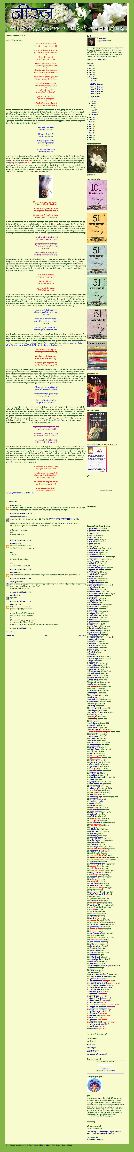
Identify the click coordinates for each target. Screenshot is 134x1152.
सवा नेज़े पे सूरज (95, 992)
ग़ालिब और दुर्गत (94, 1002)
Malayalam (108, 1133)
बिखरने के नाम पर (95, 743)
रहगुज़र (91, 661)
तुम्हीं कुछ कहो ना (94, 581)
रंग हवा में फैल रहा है (96, 885)
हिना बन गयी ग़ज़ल (94, 671)
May (92, 105)
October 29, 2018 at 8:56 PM (20, 592)
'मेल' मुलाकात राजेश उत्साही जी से (97, 1054)
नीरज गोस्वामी (103, 38)
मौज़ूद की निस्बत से (95, 998)
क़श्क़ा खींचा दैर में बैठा (96, 987)
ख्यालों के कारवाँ (94, 831)
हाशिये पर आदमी (95, 1024)
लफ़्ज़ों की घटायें (94, 775)
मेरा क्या (91, 576)
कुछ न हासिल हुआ (94, 665)
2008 (91, 137)
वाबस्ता (92, 779)
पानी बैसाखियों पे (95, 901)
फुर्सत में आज (93, 723)
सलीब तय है (93, 814)
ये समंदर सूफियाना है (95, 708)
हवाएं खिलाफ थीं (94, 727)
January (93, 114)
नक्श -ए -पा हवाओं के (96, 762)
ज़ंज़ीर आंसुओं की (95, 846)
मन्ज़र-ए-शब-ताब (95, 953)
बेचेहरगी (92, 795)
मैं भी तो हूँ (92, 706)
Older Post (82, 636)
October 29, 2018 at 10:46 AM (21, 513)
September (94, 97)
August (93, 99)
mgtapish (13, 604)
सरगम (92, 968)
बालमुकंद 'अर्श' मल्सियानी (97, 892)
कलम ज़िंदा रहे (94, 883)
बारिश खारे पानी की (94, 656)
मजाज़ (92, 972)
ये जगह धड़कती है (95, 764)
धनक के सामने (94, 1026)
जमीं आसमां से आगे (96, 784)
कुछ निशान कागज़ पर (96, 1011)
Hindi (114, 1133)
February (94, 112)
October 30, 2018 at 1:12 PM (20, 601)
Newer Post (10, 636)
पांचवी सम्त (93, 842)
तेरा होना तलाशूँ (94, 948)
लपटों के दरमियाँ (93, 648)
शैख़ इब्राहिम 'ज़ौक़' (96, 959)
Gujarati (100, 1132)
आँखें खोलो (93, 829)
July (92, 101)
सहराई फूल (92, 717)
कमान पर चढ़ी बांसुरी (96, 797)
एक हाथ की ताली (95, 786)
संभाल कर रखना (95, 747)
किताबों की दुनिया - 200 (96, 87)
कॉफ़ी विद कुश (91, 1048)
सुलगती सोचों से (93, 734)
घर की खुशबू (93, 836)
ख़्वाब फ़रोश (93, 963)
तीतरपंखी (92, 801)
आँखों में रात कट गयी (96, 1022)
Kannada (100, 1133)
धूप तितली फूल (93, 699)
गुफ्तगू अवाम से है (95, 782)
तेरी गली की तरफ (94, 675)
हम (91, 827)
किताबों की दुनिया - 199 (96, 89)
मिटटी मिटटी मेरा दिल (96, 838)
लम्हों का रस (93, 994)
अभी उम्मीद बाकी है (95, 840)
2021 (91, 72)
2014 (91, 124)
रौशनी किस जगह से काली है (98, 777)
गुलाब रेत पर (93, 1020)
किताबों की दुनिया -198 (96, 91)
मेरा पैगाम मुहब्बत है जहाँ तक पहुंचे (100, 966)
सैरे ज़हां (91, 654)
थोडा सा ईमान (93, 693)
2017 (91, 117)
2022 (91, 70)
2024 (91, 68)
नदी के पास (92, 740)
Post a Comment (12, 632)
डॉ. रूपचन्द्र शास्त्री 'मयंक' (17, 517)
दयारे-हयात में (94, 879)
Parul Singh (14, 505)
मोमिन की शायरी (95, 957)
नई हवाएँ (92, 1028)
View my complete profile (96, 59)
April (92, 108)
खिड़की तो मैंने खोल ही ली (97, 894)
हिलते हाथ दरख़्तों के (96, 989)
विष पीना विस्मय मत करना (97, 924)
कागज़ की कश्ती (94, 996)
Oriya (111, 1132)
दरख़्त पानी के (93, 646)
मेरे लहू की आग (93, 663)
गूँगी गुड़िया (13, 595)
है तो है (92, 751)
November (94, 81)
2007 (91, 139)
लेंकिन (93, 805)
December (94, 78)
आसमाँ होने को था (94, 667)
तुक (91, 979)
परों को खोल (93, 816)
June (92, 103)
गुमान (93, 803)
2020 (91, 74)
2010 (91, 133)
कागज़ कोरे (92, 725)
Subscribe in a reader (95, 1139)
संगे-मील (92, 753)
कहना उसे (93, 916)
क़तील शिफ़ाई (94, 950)
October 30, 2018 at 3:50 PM (20, 628)
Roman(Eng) (91, 1132)
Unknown (13, 543)
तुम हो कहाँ (93, 955)
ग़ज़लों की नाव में (95, 851)
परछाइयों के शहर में (94, 673)
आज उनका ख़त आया (96, 1015)
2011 (91, 131)
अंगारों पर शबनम (94, 701)
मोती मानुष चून (94, 773)
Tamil (94, 1133)
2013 (91, 126)
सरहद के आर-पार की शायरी (100, 974)
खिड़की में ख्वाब (94, 749)
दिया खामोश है (93, 643)
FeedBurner (110, 1070)
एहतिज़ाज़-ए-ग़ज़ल (95, 877)
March (93, 110)
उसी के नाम (93, 911)
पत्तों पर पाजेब (93, 684)
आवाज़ (90, 537)
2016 (91, 119)
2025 (91, 66)
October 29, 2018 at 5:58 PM (20, 540)
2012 (91, 128)
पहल (90, 721)
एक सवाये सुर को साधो (95, 712)
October (93, 83)
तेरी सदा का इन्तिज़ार (96, 981)
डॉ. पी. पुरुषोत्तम (15, 582)
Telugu (89, 1133)
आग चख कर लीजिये (95, 678)
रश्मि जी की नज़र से (93, 1051)
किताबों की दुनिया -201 (96, 85)
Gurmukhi (117, 1132)
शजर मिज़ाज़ (94, 799)
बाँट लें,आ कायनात (95, 810)
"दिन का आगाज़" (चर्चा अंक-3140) (61, 519)
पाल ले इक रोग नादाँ (96, 771)
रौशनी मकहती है (94, 691)
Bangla (105, 1132)
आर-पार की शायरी (100, 1005)
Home (46, 636)
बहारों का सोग (94, 1018)
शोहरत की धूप (94, 756)
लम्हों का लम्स (93, 697)
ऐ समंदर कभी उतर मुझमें (96, 568)
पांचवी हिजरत (94, 844)
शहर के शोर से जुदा (95, 812)
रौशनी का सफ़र (93, 710)
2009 (91, 135)
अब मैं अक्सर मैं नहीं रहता (97, 933)
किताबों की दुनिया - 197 (96, 93)
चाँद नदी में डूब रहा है (95, 730)
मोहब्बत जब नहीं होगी (96, 1000)
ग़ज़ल (90, 533)
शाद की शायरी (94, 918)
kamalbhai (14, 572)
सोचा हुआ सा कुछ (95, 745)
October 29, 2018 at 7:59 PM (20, 578)
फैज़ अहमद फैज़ (95, 946)
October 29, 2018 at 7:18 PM (20, 569)
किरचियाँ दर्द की (94, 1013)
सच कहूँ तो (92, 641)
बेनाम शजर (93, 833)
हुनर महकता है (94, 766)
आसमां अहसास (93, 736)
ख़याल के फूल (93, 704)
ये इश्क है (92, 970)
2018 (91, 77)
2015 (91, 122)
